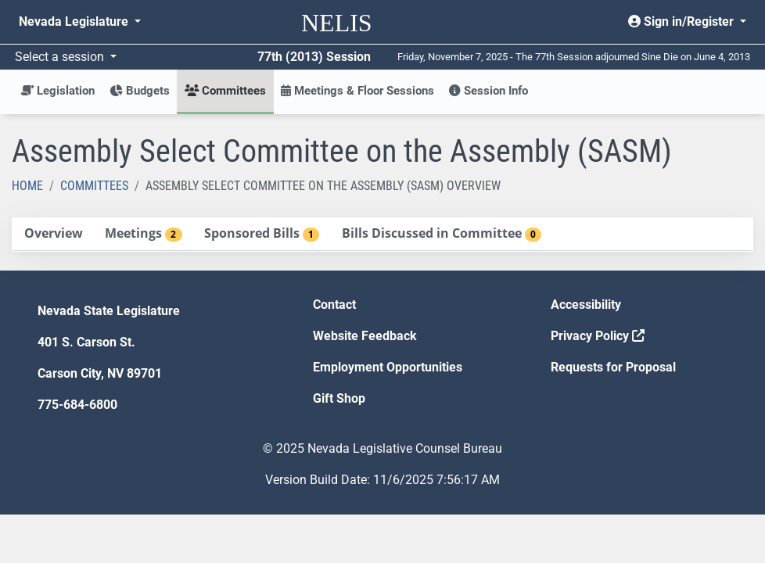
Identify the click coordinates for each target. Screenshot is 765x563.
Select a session (61, 56)
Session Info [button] (488, 91)
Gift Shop (339, 398)
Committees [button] (225, 91)
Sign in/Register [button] (682, 21)
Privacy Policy (598, 335)
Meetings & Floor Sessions (357, 91)
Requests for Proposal (613, 367)
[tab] (53, 234)
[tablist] (382, 234)
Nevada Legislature (75, 21)
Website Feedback (365, 335)
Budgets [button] (140, 91)
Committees (94, 185)
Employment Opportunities (387, 367)
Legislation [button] (57, 91)
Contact (334, 304)
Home (27, 185)
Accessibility (586, 304)
